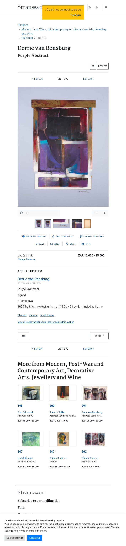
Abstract (22, 315)
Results (102, 66)
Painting (33, 315)
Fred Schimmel (25, 412)
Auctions (23, 25)
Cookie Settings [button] (15, 538)
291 (84, 405)
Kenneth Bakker (57, 412)
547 (52, 451)
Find (21, 507)
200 (52, 405)
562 (84, 451)
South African (47, 315)
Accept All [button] (34, 538)
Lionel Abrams (25, 458)
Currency (92, 236)
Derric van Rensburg (33, 279)
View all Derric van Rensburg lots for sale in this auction (46, 322)
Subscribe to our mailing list (39, 500)
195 (20, 405)
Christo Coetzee (58, 458)
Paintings (27, 37)
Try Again (75, 15)
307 (20, 451)
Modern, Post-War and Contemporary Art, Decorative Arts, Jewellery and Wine (64, 31)
